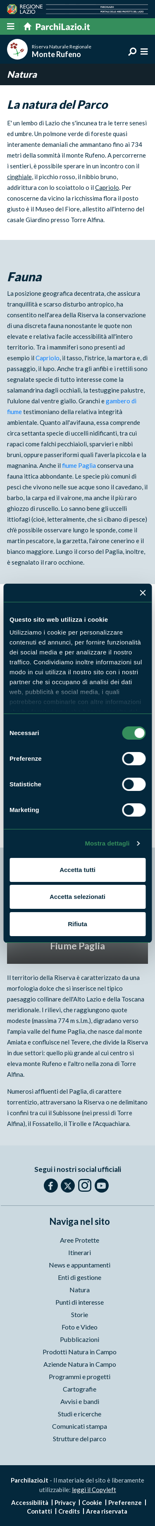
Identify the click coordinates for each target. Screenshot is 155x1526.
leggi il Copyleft (94, 1489)
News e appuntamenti (79, 1265)
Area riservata (106, 1511)
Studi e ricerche (79, 1414)
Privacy (65, 1502)
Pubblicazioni (79, 1339)
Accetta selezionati (77, 896)
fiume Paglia (79, 465)
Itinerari (79, 1252)
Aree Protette (79, 1240)
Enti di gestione (79, 1277)
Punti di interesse (79, 1302)
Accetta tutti (77, 869)
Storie (79, 1314)
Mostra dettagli (107, 843)
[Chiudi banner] (142, 593)
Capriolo (107, 187)
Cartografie (79, 1389)
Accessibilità (29, 1502)
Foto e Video (80, 1327)
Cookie (92, 1502)
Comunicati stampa (79, 1426)
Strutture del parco (79, 1438)
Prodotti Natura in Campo (80, 1352)
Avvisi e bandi (79, 1401)
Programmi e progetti (79, 1376)
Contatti (39, 1511)
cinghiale (19, 176)
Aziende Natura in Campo (79, 1364)
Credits (69, 1511)
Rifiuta (77, 923)
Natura (79, 1290)
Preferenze (125, 1502)
